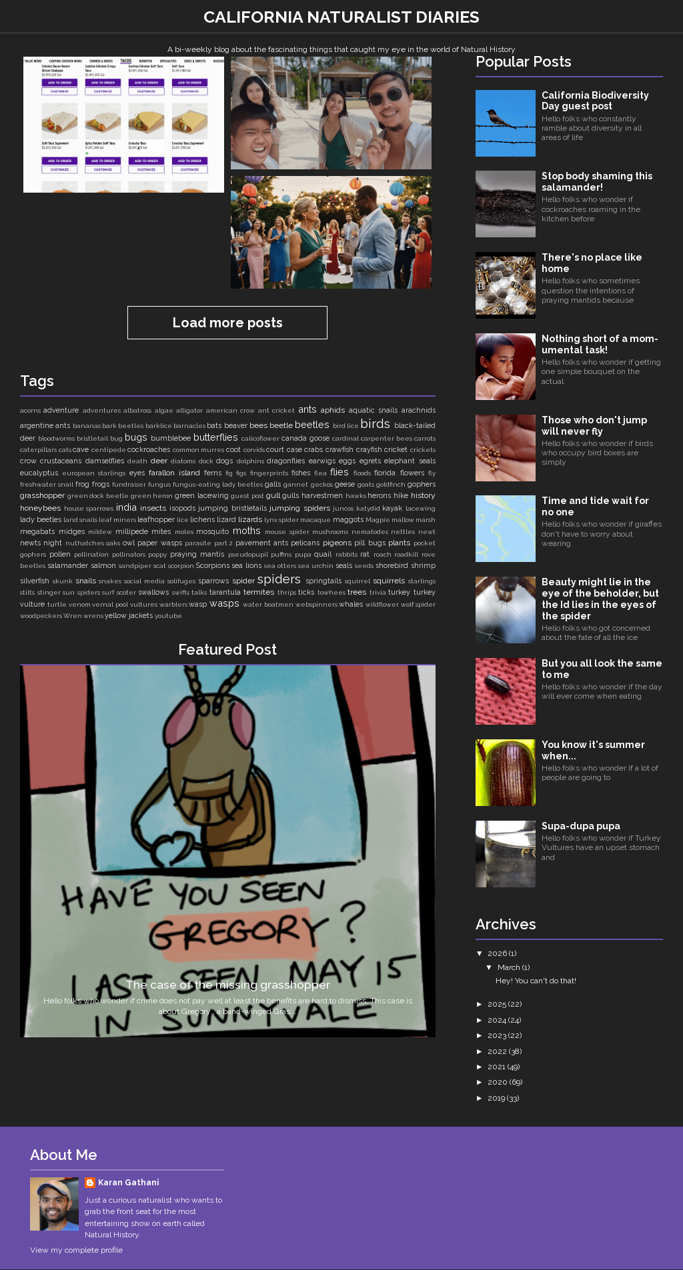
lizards (250, 519)
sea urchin (315, 565)
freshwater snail (46, 484)
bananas (87, 425)
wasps (224, 603)
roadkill (406, 554)
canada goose (305, 438)
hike (401, 495)
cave (81, 449)
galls (273, 484)
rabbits (346, 554)
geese (345, 484)
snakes (110, 581)
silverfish (34, 581)
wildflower (382, 604)
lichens (202, 519)
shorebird (392, 565)
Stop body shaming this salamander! (597, 182)
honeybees (40, 508)
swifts (180, 592)
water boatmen (268, 604)
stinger (49, 592)
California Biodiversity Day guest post (595, 101)
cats (65, 449)
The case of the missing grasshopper (227, 984)
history (423, 495)
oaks (113, 543)
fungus (159, 484)
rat (365, 554)
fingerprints (269, 473)
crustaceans (60, 461)
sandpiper (135, 565)
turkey (399, 592)
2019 (497, 1098)
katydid (368, 508)
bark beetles (122, 425)
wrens (93, 615)
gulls (290, 495)
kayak (392, 508)
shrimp (423, 565)
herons (379, 495)
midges (72, 531)
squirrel (357, 581)
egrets (370, 461)
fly (432, 473)
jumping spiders (299, 508)
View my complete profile (76, 1250)
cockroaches (148, 449)
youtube (168, 615)
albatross (137, 410)
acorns (30, 410)
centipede (108, 449)
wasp (198, 604)
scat (159, 565)
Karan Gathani (128, 1182)
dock (206, 461)
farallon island (174, 472)
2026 (498, 953)
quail (322, 554)
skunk (63, 581)
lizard (226, 519)
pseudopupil (248, 554)
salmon (103, 565)
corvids (254, 449)
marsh (426, 519)
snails (85, 580)
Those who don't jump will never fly (594, 426)
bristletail (92, 438)
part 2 (223, 543)
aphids (333, 410)
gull (273, 495)
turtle (57, 604)
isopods (182, 508)
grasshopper (42, 495)
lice (183, 519)
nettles (403, 531)
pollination (91, 554)
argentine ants (45, 425)
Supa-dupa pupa (581, 826)
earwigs (322, 461)
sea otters (280, 565)
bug (116, 438)
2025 (498, 1004)
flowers (412, 473)
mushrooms (330, 531)
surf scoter (119, 592)
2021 (498, 1066)
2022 (498, 1051)
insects (153, 508)
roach (383, 554)
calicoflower (260, 438)
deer (159, 460)
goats (366, 484)
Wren (72, 615)
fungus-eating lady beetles (218, 484)
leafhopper (156, 519)
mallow (403, 519)
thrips (286, 592)
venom (80, 604)
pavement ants (261, 543)
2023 (498, 1035)
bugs (136, 437)
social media (144, 581)
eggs (347, 461)
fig (229, 473)
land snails (80, 519)
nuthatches (84, 543)
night (52, 543)
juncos (343, 508)
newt (427, 531)
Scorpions (212, 565)
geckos (322, 484)
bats (214, 425)
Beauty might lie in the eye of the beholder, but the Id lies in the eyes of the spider (600, 599)
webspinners (316, 604)
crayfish (369, 449)
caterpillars (38, 449)
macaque (315, 519)
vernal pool (110, 604)
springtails (323, 581)
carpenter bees (386, 438)
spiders (279, 578)
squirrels (389, 580)
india (126, 507)
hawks (356, 495)
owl (129, 543)
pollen (60, 554)
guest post (247, 495)
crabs (313, 449)
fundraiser (129, 484)
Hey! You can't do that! (536, 980)
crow (28, 461)
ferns (212, 473)
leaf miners (117, 519)
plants (399, 542)
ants (307, 409)
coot (233, 449)
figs (241, 473)
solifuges (181, 581)
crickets (423, 449)
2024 (498, 1020)
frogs (100, 484)
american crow (230, 410)
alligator (189, 410)
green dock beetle (98, 495)
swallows (153, 592)
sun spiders (81, 592)
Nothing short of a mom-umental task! (600, 344)
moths (247, 530)
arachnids (419, 410)
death (137, 461)
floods (362, 473)
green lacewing (202, 495)
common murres (199, 449)
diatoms (183, 461)
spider (243, 580)
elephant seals (409, 461)
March (510, 967)
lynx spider (281, 519)
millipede (131, 531)
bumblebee (171, 438)
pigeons (337, 542)
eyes (137, 473)
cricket (396, 449)
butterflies (215, 437)
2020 (499, 1082)
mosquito (212, 531)
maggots (348, 519)
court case (284, 449)
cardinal (345, 438)
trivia (378, 592)
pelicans (305, 543)
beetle (281, 425)
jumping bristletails (232, 508)
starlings (422, 581)
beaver (235, 425)
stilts (27, 592)
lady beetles (40, 519)
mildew (100, 531)
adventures (102, 410)
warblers (173, 604)
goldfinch (391, 484)
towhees (331, 592)
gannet (295, 484)
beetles (312, 424)
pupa (303, 554)
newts (30, 543)
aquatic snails (373, 410)
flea (320, 473)
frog (82, 484)
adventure (61, 410)
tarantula (225, 592)
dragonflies (286, 461)
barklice (158, 425)
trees (357, 592)
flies (339, 471)
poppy (157, 554)
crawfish (339, 449)
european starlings (93, 473)
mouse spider (287, 531)
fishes (300, 473)
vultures (143, 604)
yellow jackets (129, 615)
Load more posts (228, 323)
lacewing (421, 508)
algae (164, 410)
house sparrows (89, 508)
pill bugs (369, 543)
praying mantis (197, 554)
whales (351, 604)
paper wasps (159, 543)
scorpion (181, 565)
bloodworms (56, 438)
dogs (224, 461)
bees (258, 425)
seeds (364, 565)
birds (375, 423)
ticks (306, 592)
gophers (422, 484)
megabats (37, 531)
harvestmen (322, 495)
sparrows (213, 581)
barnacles (189, 425)
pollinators (128, 554)
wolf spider (418, 604)
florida (385, 473)
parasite (198, 543)
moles (184, 531)
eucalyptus (39, 473)
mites (161, 531)
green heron (152, 495)
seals (343, 565)
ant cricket (276, 410)
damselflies (104, 461)
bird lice (346, 425)
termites (258, 592)
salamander (67, 565)
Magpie (378, 519)
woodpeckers (41, 615)
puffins (281, 554)
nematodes (370, 531)
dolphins (250, 461)
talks (199, 592)
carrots (425, 438)
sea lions (246, 565)
